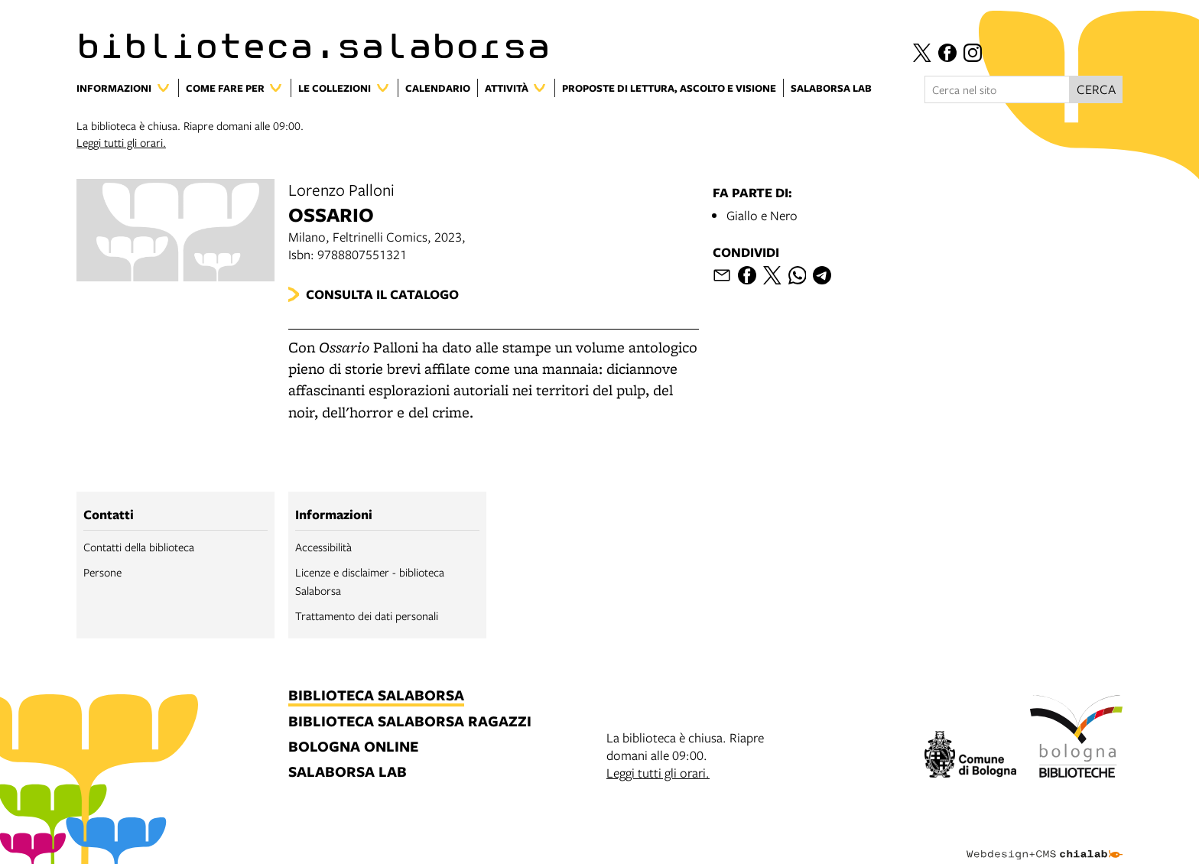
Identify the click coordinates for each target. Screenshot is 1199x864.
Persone (102, 572)
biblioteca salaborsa (376, 696)
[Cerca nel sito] (997, 89)
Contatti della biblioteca (138, 546)
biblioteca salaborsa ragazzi (409, 722)
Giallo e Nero (762, 215)
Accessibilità (323, 546)
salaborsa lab (347, 772)
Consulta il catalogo (382, 294)
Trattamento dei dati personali (366, 615)
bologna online (353, 747)
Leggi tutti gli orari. (121, 142)
